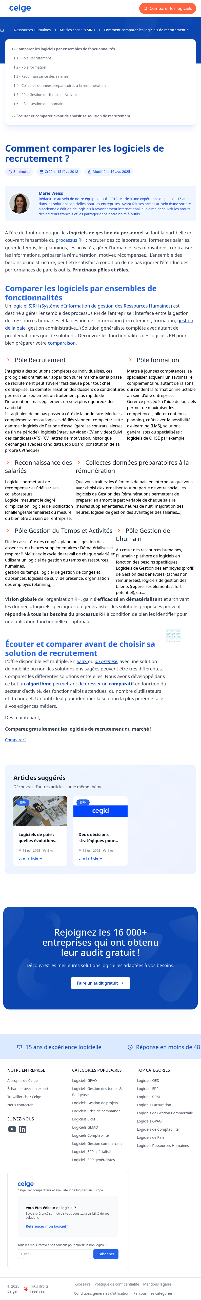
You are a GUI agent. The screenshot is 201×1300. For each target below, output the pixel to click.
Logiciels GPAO (84, 1080)
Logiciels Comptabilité (90, 1135)
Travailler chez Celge (24, 1096)
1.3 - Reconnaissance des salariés (40, 76)
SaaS (82, 661)
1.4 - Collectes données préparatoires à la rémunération (59, 85)
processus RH (70, 240)
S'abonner (105, 1253)
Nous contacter (20, 1104)
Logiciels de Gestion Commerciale (165, 1113)
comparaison (62, 343)
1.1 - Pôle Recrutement (32, 58)
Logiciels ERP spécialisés (92, 1151)
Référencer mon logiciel (48, 1226)
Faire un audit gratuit (100, 983)
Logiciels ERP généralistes (93, 1159)
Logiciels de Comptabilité (158, 1129)
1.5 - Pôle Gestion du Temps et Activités (45, 94)
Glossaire (83, 1284)
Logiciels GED (148, 1080)
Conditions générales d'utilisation (101, 1293)
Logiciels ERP (147, 1088)
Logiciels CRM (83, 1119)
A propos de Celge (22, 1080)
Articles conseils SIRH (77, 29)
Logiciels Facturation (154, 1104)
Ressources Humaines (32, 29)
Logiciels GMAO (85, 1127)
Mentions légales (157, 1284)
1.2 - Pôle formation (29, 67)
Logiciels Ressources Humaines (163, 1145)
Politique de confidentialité (117, 1284)
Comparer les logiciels (167, 8)
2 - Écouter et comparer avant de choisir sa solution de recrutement (70, 116)
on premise (106, 661)
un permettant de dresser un (77, 684)
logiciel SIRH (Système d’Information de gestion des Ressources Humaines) (91, 306)
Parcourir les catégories (153, 1293)
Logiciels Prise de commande (96, 1111)
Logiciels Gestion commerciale (97, 1143)
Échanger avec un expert (27, 1088)
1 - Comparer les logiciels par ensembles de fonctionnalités (63, 48)
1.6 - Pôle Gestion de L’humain (38, 103)
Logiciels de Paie (150, 1137)
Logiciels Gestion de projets (95, 1102)
